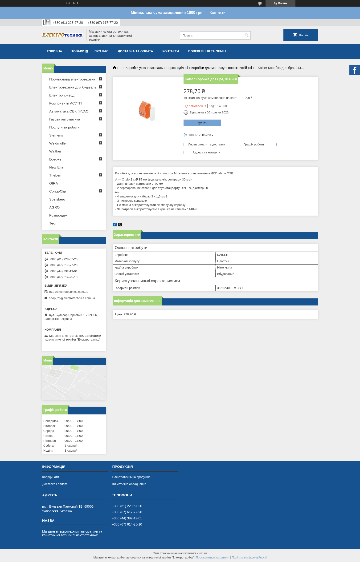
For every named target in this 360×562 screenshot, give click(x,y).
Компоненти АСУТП (65, 103)
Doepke (55, 159)
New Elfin (56, 167)
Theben (55, 175)
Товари (77, 51)
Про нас (101, 51)
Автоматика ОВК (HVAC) (69, 111)
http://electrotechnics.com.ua (68, 291)
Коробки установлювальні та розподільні (157, 68)
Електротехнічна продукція (131, 477)
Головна (54, 51)
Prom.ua (202, 553)
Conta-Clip (57, 191)
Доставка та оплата (135, 51)
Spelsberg (57, 199)
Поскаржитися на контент (212, 557)
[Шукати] (246, 35)
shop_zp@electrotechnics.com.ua (72, 298)
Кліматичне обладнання (129, 484)
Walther (55, 151)
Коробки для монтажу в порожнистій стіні (222, 68)
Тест (53, 223)
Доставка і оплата (55, 484)
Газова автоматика (64, 119)
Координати (50, 477)
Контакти (217, 13)
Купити (202, 123)
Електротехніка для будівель (72, 87)
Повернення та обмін (207, 51)
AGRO (54, 207)
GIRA (53, 183)
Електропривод (61, 95)
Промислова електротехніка (72, 79)
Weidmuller (58, 143)
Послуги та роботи (64, 127)
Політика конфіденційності (249, 557)
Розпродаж (58, 215)
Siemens (56, 135)
